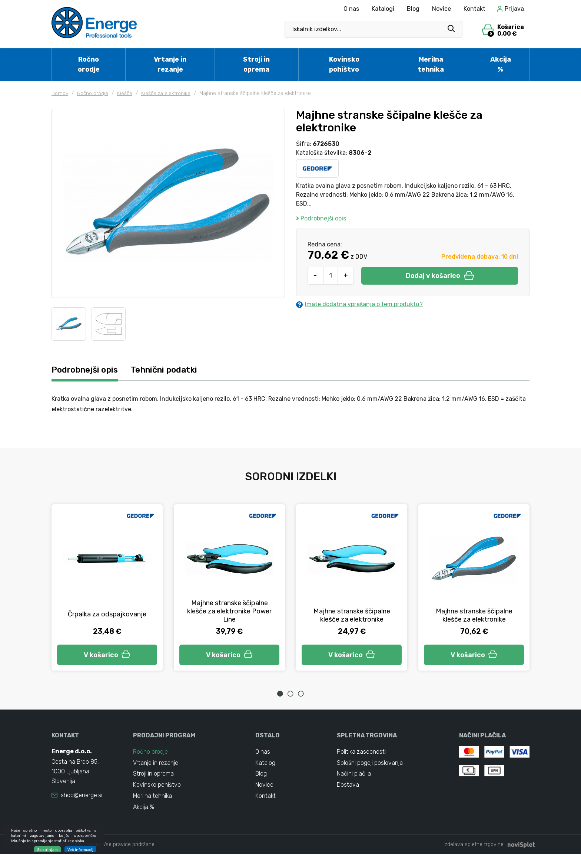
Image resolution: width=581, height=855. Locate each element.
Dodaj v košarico (440, 275)
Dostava (348, 785)
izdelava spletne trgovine (474, 845)
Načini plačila (354, 774)
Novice (441, 8)
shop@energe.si (81, 795)
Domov (60, 93)
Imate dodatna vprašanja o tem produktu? (359, 304)
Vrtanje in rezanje (170, 64)
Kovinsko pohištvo (344, 64)
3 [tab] (301, 693)
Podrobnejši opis (321, 218)
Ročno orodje (89, 64)
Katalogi (383, 8)
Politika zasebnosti (361, 752)
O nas (351, 8)
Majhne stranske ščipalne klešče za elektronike (351, 615)
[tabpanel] (107, 587)
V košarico (107, 655)
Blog (413, 8)
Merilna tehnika (431, 64)
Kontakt (474, 8)
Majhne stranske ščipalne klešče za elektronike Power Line (229, 611)
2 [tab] (290, 693)
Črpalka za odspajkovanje (107, 614)
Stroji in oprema (256, 64)
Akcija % (500, 64)
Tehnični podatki (168, 370)
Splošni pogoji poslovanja (370, 763)
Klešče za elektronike (167, 93)
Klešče (125, 93)
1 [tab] (280, 693)
